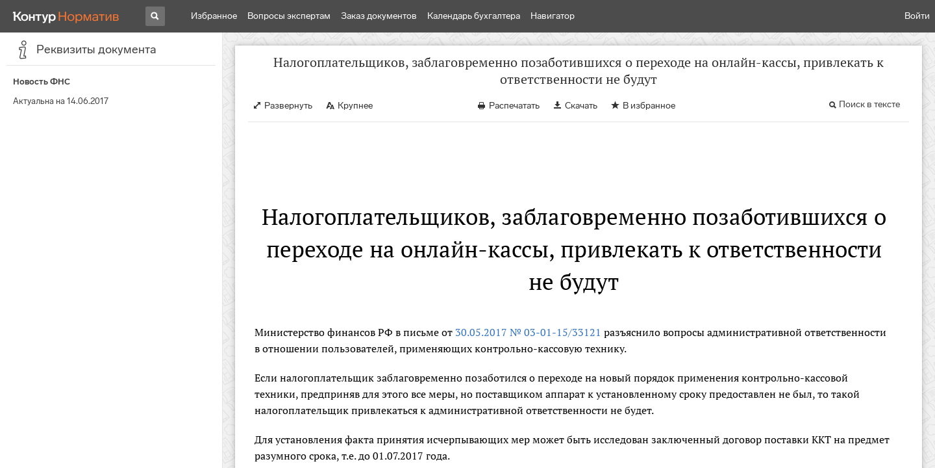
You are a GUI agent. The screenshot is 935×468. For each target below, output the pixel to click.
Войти (917, 15)
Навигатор (552, 15)
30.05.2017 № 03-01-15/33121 (528, 332)
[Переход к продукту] (66, 16)
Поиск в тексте (869, 104)
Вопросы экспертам (288, 15)
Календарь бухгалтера (473, 15)
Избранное (214, 15)
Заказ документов (379, 15)
